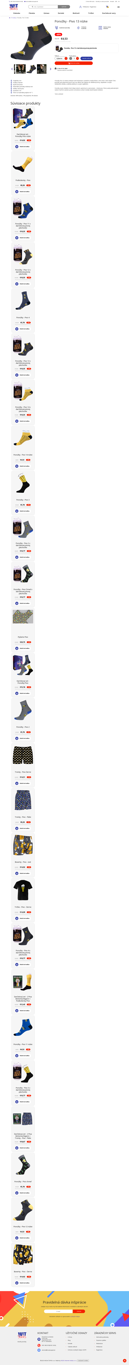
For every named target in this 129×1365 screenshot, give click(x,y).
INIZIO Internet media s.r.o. (68, 1360)
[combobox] (61, 58)
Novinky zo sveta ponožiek (102, 1)
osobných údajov (75, 1316)
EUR (116, 1)
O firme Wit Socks (90, 1)
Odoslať (79, 1311)
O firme (70, 1337)
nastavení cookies (83, 1360)
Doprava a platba (101, 1340)
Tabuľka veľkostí (86, 58)
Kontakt (112, 1)
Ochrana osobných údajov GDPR (77, 1350)
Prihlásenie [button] (99, 1347)
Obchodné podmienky (102, 1337)
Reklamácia (99, 1343)
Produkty (14, 18)
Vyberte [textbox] (59, 58)
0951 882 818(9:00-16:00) (16, 1)
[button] (87, 7)
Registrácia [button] (99, 1350)
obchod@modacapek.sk (31, 1)
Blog (69, 1340)
